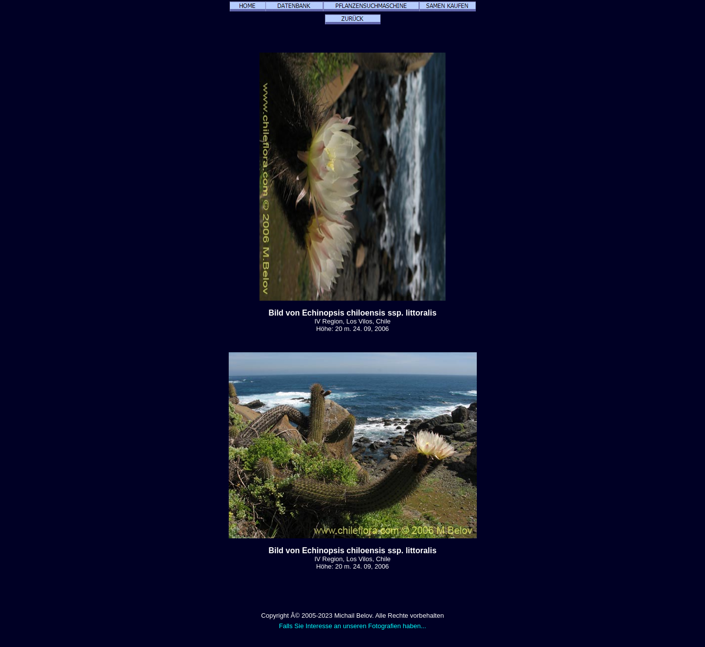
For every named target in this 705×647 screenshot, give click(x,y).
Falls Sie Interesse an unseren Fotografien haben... (352, 626)
